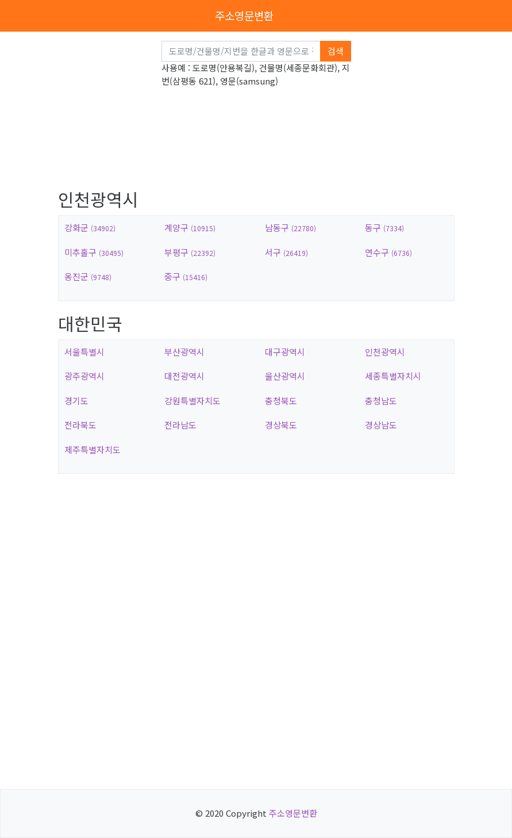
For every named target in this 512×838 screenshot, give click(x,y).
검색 (336, 51)
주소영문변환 (244, 15)
